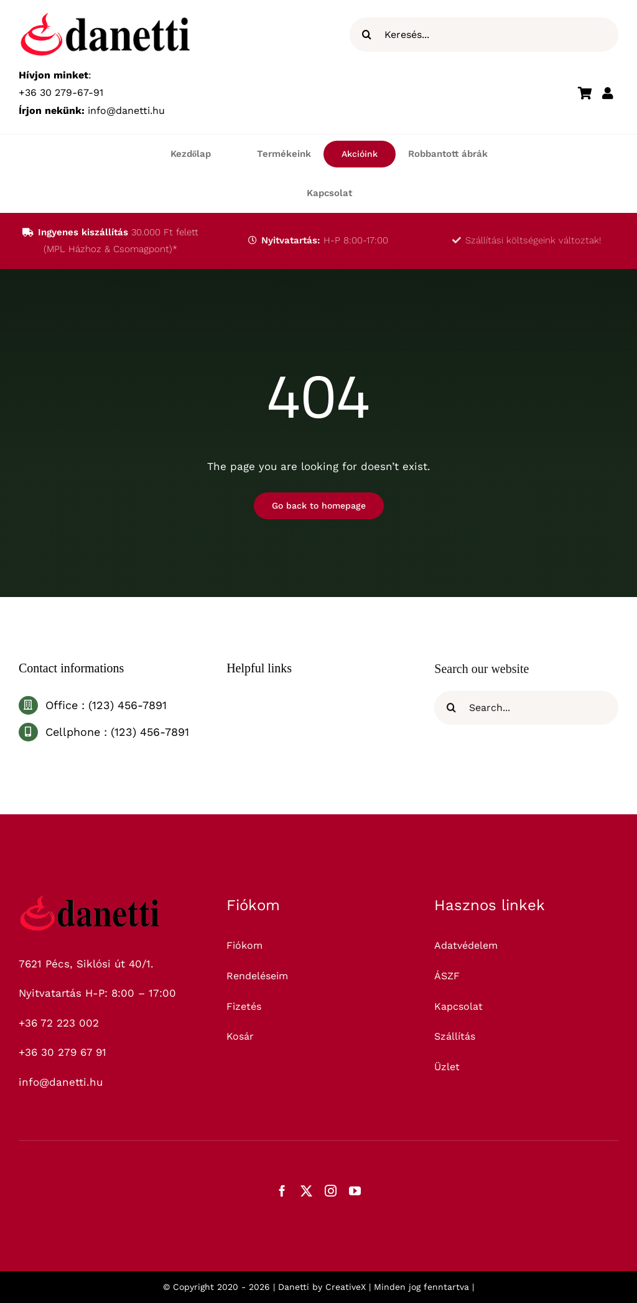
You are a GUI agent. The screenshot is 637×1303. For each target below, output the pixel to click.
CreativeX (345, 1287)
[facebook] (282, 1191)
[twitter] (306, 1191)
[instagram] (331, 1191)
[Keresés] (367, 34)
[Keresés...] (484, 34)
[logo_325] (90, 900)
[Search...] (526, 716)
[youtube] (355, 1191)
